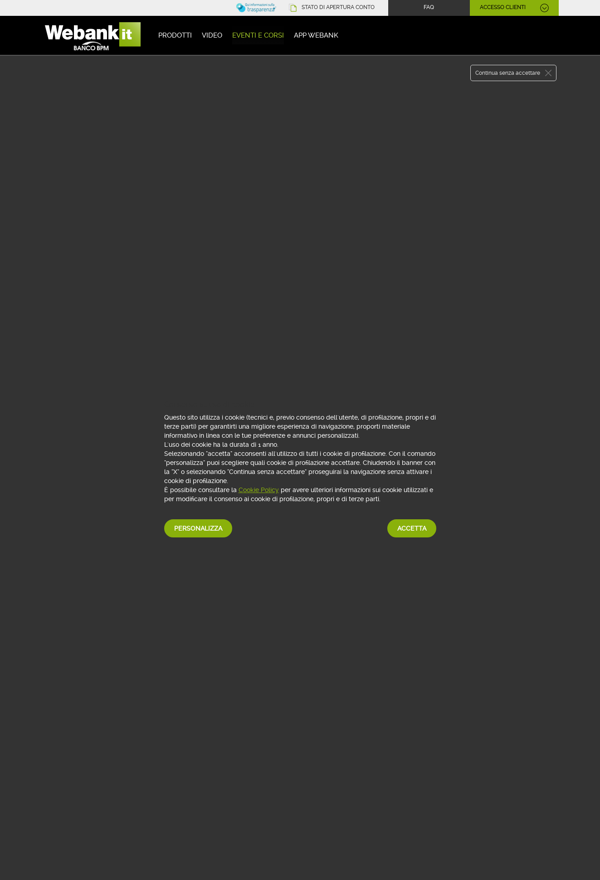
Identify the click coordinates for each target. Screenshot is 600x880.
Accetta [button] (411, 528)
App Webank (316, 35)
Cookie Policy (259, 489)
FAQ (429, 7)
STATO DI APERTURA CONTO (338, 7)
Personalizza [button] (198, 528)
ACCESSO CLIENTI (503, 7)
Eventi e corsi (258, 35)
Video (212, 35)
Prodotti (175, 35)
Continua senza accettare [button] (507, 73)
